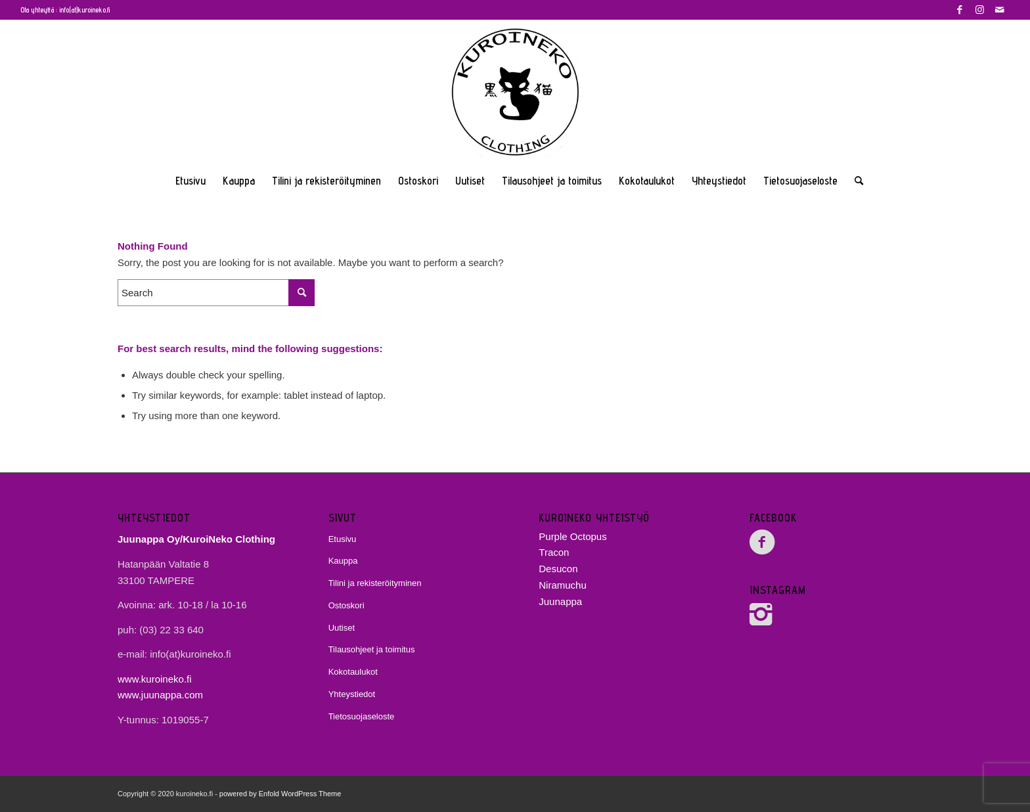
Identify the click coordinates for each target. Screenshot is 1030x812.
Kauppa (343, 561)
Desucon (558, 568)
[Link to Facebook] (960, 10)
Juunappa (560, 601)
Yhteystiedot (352, 694)
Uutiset (341, 628)
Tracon (554, 552)
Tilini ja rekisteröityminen (375, 583)
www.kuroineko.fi (155, 679)
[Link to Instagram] (979, 10)
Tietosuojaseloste (361, 716)
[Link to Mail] (1000, 10)
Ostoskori (346, 605)
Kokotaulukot (353, 672)
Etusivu (342, 539)
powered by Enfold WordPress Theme (280, 794)
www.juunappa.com (160, 694)
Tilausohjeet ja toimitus (371, 649)
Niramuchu (563, 585)
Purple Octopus (572, 536)
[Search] (854, 180)
